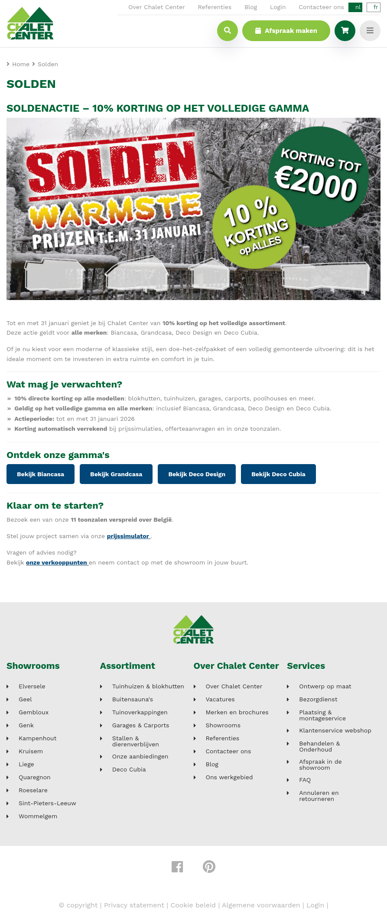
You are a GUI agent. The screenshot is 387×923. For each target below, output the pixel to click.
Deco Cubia (129, 769)
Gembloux (34, 712)
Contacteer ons (321, 6)
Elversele (32, 686)
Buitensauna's (132, 699)
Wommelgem (38, 816)
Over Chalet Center (156, 6)
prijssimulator (129, 535)
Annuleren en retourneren (318, 796)
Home (20, 64)
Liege (26, 764)
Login (278, 6)
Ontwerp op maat (325, 686)
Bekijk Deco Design (196, 474)
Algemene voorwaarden (261, 905)
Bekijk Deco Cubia (278, 474)
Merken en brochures (237, 712)
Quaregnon (35, 777)
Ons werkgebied (229, 777)
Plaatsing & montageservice (322, 715)
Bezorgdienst (318, 699)
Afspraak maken (286, 31)
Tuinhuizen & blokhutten (148, 686)
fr (376, 7)
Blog (250, 6)
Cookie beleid (193, 905)
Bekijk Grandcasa (116, 474)
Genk (26, 725)
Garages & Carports (140, 725)
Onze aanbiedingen (140, 756)
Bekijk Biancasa (40, 474)
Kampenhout (37, 738)
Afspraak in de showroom (320, 764)
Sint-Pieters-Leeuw (47, 803)
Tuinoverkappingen (140, 712)
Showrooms (33, 665)
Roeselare (33, 790)
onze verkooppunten (57, 562)
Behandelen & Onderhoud (319, 746)
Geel (25, 699)
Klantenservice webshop (335, 730)
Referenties (214, 6)
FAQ (305, 780)
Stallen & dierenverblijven (135, 741)
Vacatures (220, 699)
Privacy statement (134, 905)
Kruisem (31, 751)
